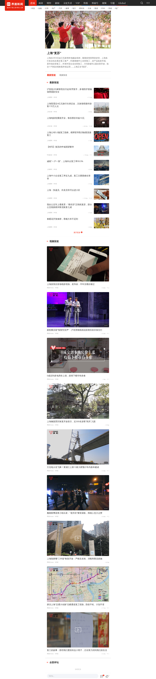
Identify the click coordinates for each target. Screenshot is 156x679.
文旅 (89, 8)
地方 (73, 8)
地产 (53, 8)
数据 (96, 8)
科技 (32, 8)
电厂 (116, 8)
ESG (102, 8)
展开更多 (77, 232)
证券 (46, 8)
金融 (39, 8)
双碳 (109, 8)
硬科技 (81, 8)
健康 (67, 8)
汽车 (60, 8)
